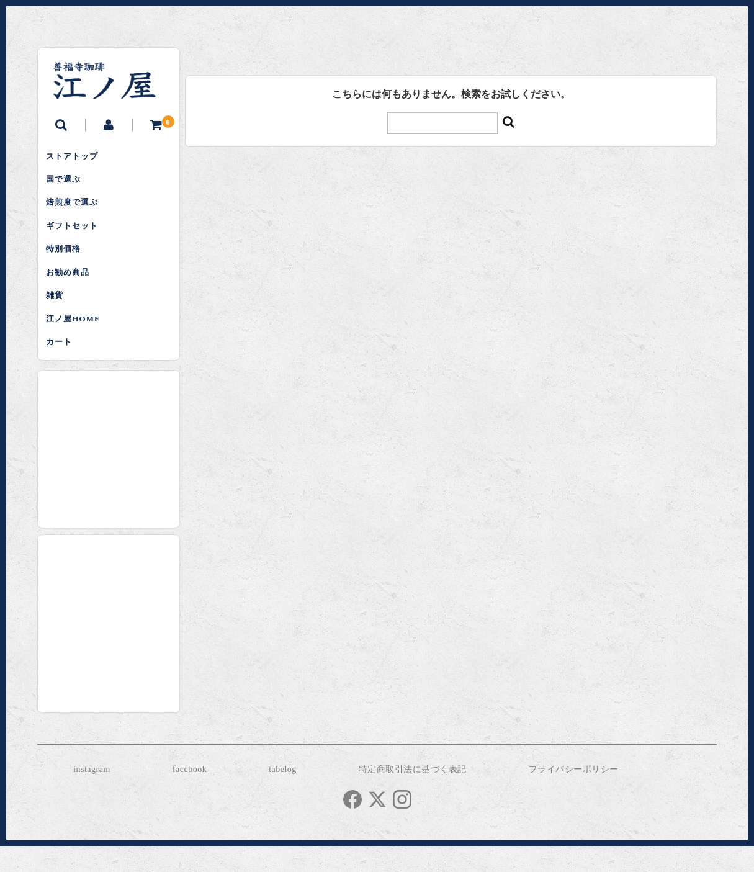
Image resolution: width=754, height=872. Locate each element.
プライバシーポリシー (574, 794)
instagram (91, 794)
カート (63, 366)
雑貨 (59, 313)
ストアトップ (76, 157)
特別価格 (67, 261)
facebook (190, 794)
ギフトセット (76, 235)
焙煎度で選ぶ (76, 209)
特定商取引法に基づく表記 (413, 794)
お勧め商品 (72, 287)
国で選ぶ (67, 183)
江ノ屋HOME (77, 339)
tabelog (283, 794)
